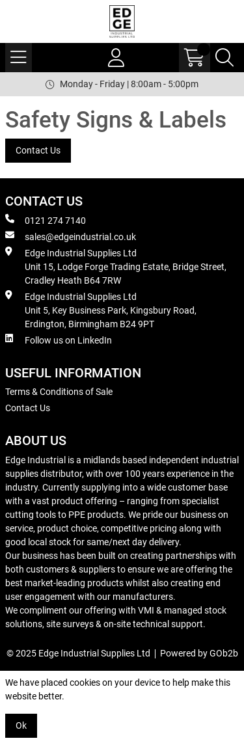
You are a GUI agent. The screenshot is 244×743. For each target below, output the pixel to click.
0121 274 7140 (45, 220)
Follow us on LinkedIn (58, 339)
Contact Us (38, 150)
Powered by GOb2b (199, 653)
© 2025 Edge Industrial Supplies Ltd (78, 653)
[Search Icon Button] (224, 57)
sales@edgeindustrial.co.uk (70, 236)
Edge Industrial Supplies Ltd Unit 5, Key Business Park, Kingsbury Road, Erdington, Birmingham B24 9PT (101, 309)
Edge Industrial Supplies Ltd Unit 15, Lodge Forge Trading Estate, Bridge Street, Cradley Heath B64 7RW (115, 266)
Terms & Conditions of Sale (59, 391)
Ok (21, 725)
